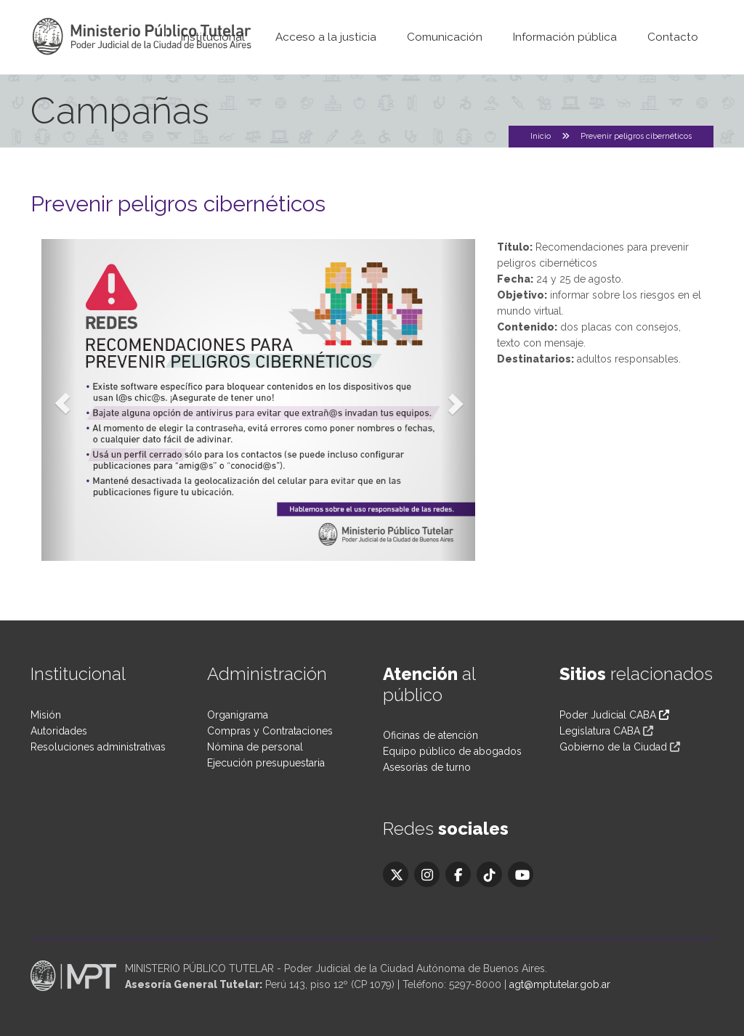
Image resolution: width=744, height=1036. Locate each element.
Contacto (672, 37)
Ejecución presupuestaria (266, 763)
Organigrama (237, 715)
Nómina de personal (255, 747)
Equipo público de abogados (452, 751)
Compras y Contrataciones (270, 731)
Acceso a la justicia (325, 37)
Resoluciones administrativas (98, 747)
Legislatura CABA (599, 731)
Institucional (213, 37)
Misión (46, 715)
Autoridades (59, 731)
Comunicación (444, 37)
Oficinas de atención (430, 735)
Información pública (565, 37)
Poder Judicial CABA (614, 715)
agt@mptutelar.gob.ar (559, 984)
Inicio (540, 136)
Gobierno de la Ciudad (613, 747)
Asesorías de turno (427, 767)
